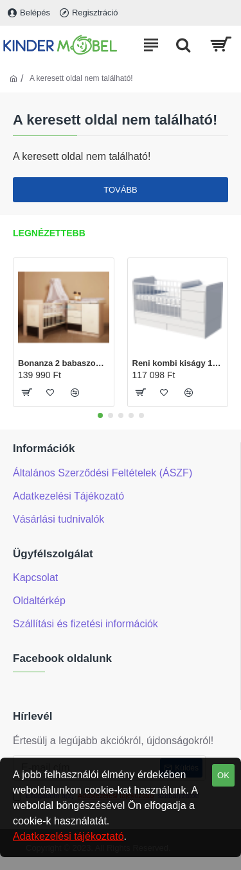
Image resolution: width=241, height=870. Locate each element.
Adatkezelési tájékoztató (68, 836)
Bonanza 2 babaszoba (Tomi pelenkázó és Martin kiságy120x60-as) (63, 363)
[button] (100, 415)
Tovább (120, 190)
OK (223, 775)
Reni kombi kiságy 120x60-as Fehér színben (178, 363)
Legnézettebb (49, 233)
